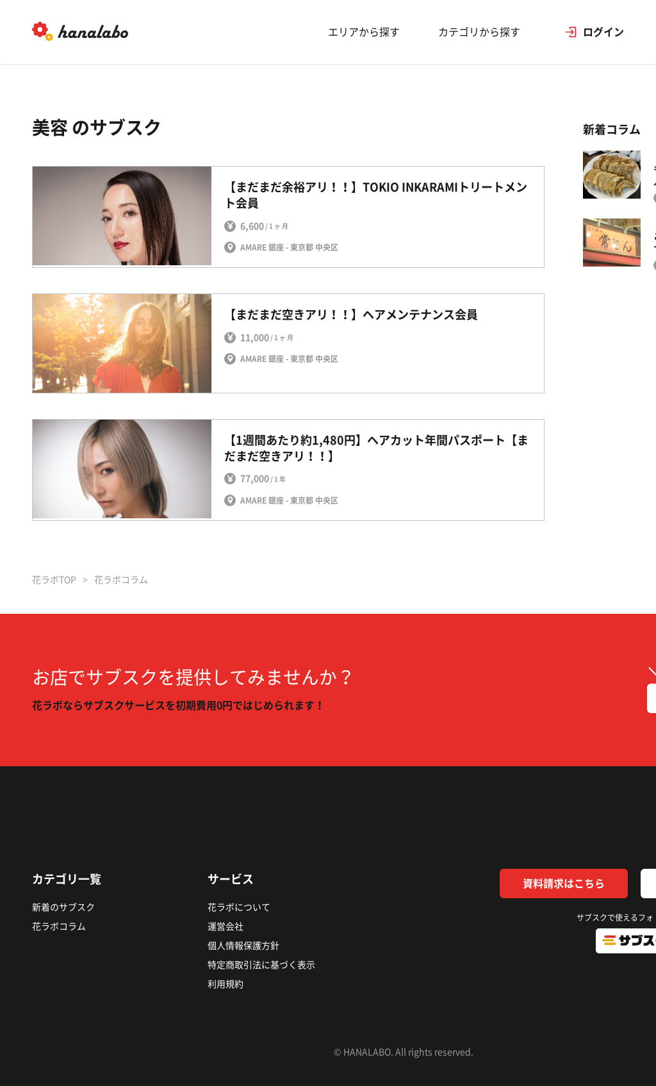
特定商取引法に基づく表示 (261, 964)
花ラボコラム (59, 926)
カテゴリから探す (479, 32)
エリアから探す (364, 32)
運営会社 (225, 926)
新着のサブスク (63, 907)
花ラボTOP (54, 579)
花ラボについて (239, 907)
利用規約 (225, 984)
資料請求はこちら (564, 883)
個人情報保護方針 (243, 945)
